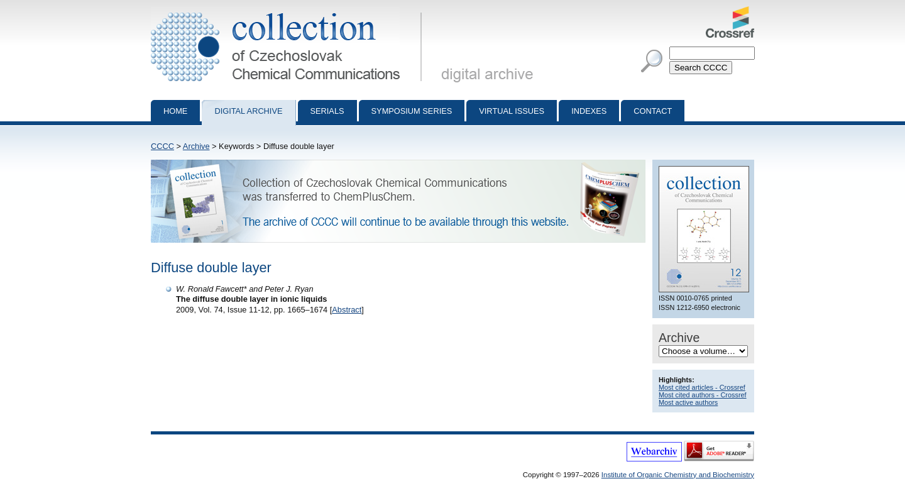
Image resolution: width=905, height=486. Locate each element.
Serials (327, 111)
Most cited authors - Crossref (703, 395)
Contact (653, 111)
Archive (196, 146)
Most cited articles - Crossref (702, 387)
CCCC (162, 146)
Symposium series (411, 111)
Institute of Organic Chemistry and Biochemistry (677, 474)
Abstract (346, 309)
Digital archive (248, 111)
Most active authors (688, 402)
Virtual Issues (511, 111)
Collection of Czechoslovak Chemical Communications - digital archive (289, 11)
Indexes (588, 111)
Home (175, 111)
